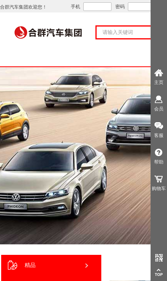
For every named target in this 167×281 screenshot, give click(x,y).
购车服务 (134, 58)
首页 (33, 58)
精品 (22, 265)
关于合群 (83, 58)
